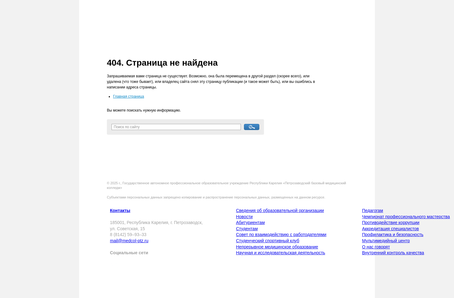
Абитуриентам (250, 222)
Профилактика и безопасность (392, 234)
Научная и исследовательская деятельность (280, 252)
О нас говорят (376, 246)
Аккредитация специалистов (390, 228)
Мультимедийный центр (386, 240)
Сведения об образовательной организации (280, 210)
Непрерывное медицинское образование (277, 246)
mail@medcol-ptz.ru (129, 240)
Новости (244, 216)
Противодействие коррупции (390, 222)
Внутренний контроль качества (393, 252)
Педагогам (372, 210)
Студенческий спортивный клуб (267, 240)
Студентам (247, 228)
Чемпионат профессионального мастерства (406, 216)
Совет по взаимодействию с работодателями (281, 234)
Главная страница (128, 96)
